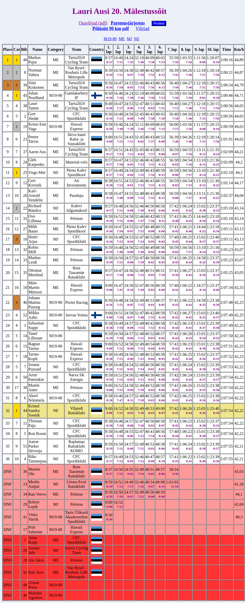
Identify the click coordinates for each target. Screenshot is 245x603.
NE (136, 39)
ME (122, 39)
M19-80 (110, 39)
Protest (159, 23)
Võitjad (142, 28)
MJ (129, 39)
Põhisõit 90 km (106, 28)
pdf (125, 28)
